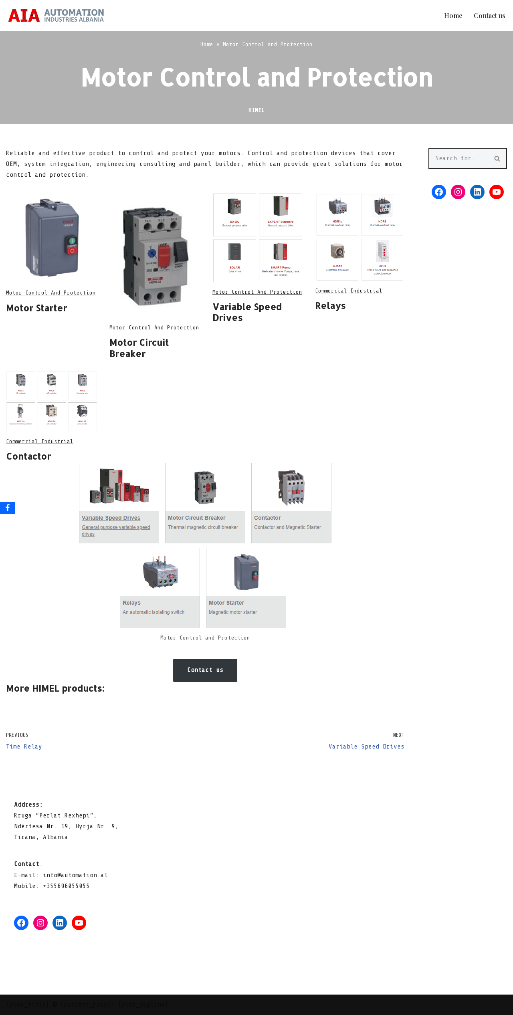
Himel (256, 110)
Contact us (489, 15)
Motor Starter (36, 307)
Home (453, 15)
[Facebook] (7, 508)
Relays (330, 305)
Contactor (28, 456)
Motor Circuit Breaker (139, 348)
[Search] (458, 158)
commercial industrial (348, 291)
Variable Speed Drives (247, 312)
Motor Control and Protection (51, 293)
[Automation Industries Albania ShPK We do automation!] (56, 15)
